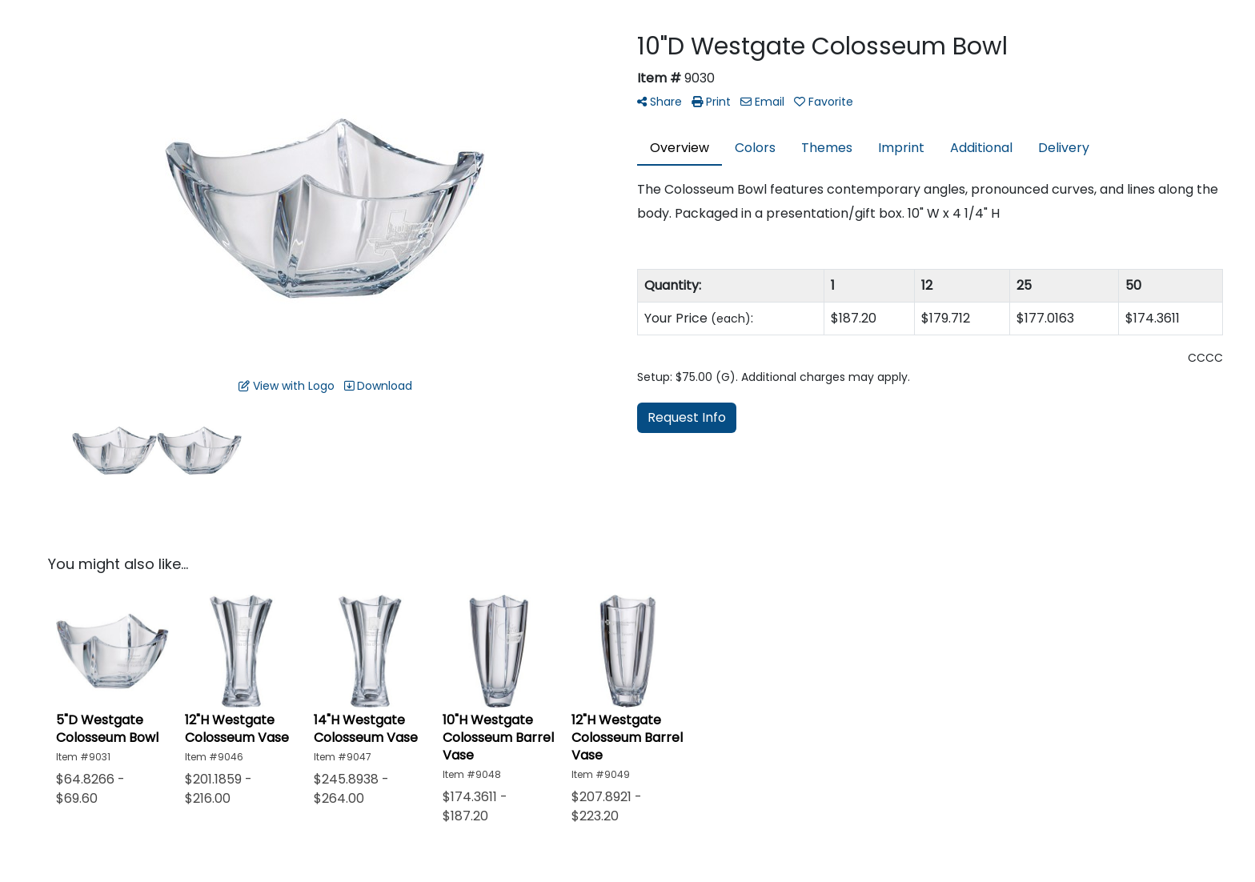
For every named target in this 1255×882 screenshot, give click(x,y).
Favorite (823, 102)
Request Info (687, 417)
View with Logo (287, 386)
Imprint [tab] (901, 147)
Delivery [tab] (1063, 147)
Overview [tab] (679, 147)
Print (711, 102)
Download (378, 386)
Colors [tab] (755, 147)
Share (659, 102)
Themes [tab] (826, 147)
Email (762, 102)
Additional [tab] (981, 147)
